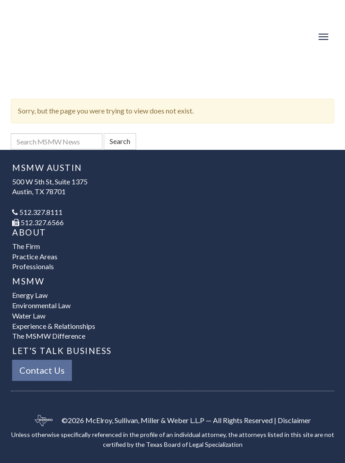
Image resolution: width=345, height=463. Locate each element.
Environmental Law (41, 305)
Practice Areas (35, 256)
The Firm (26, 246)
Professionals (33, 266)
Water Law (28, 315)
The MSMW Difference (48, 336)
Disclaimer (294, 420)
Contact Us (42, 370)
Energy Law (30, 295)
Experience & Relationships (53, 326)
